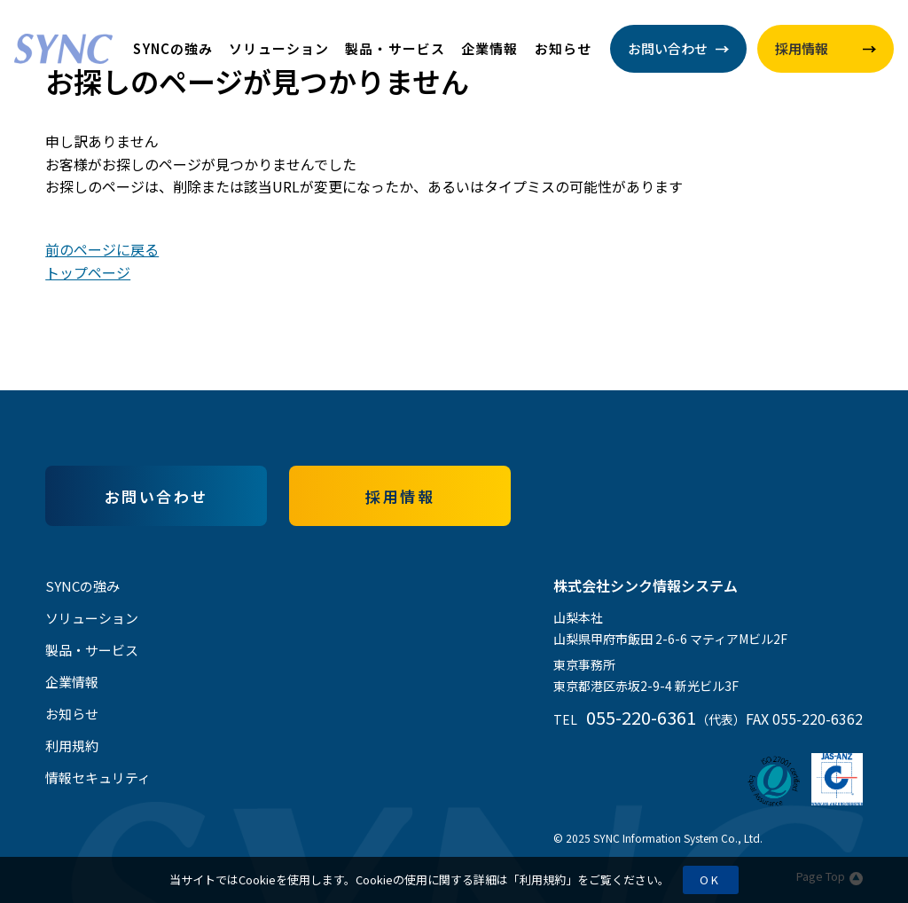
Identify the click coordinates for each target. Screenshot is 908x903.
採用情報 (399, 496)
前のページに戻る (102, 249)
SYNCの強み (173, 48)
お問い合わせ (156, 496)
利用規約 (543, 879)
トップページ (87, 272)
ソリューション (279, 48)
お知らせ (563, 48)
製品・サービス (395, 48)
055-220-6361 (641, 717)
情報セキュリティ (98, 777)
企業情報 (490, 48)
